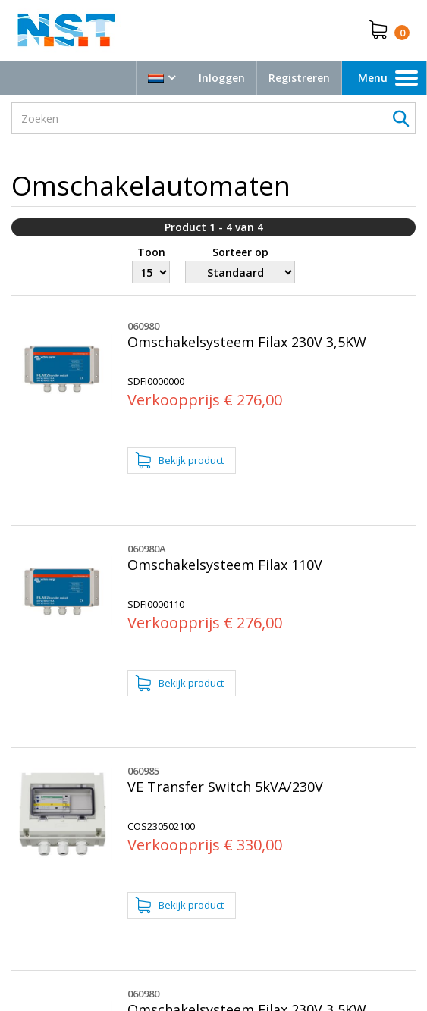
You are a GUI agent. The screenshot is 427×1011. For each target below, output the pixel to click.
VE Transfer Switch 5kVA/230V (225, 787)
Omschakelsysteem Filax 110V (224, 565)
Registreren (299, 77)
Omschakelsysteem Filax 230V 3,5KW (246, 342)
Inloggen (222, 77)
